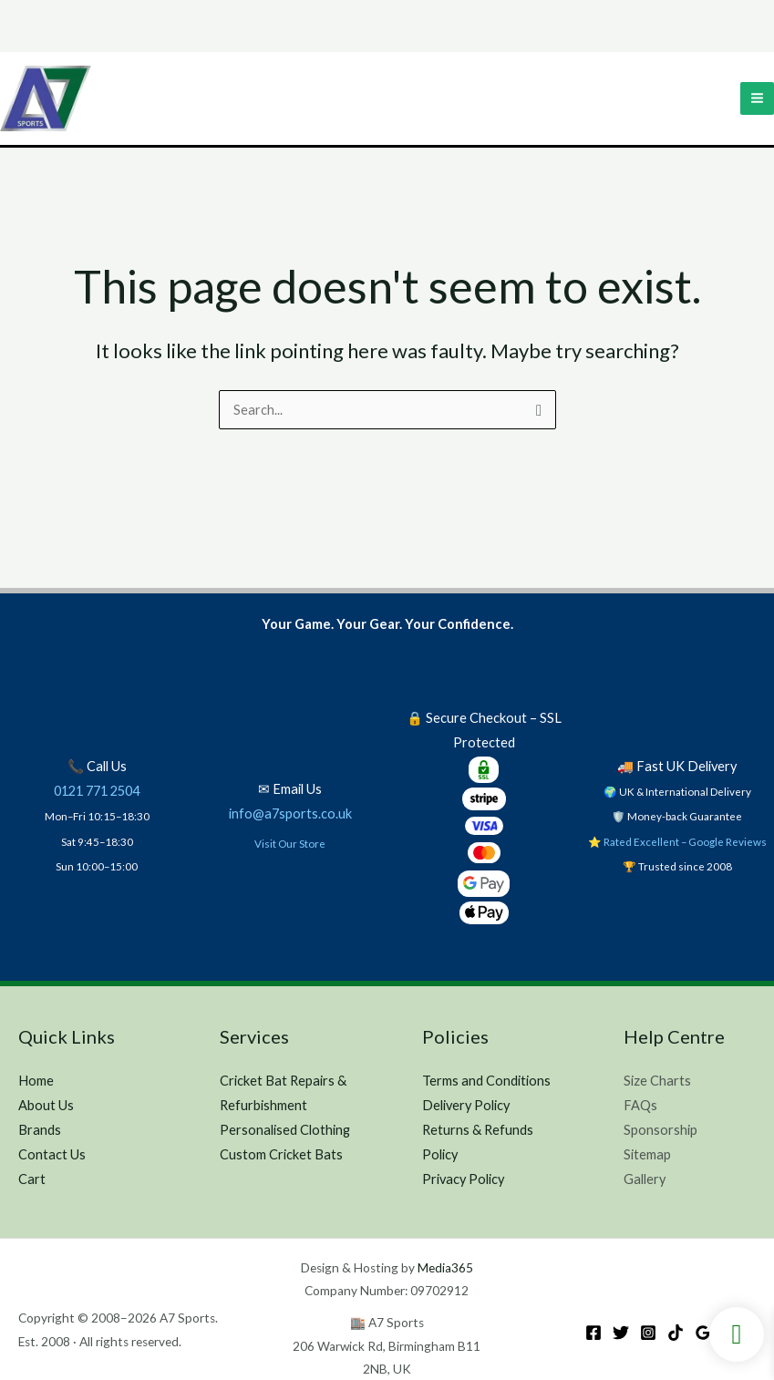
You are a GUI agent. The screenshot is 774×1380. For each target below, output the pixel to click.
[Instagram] (648, 1332)
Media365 (445, 1268)
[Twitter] (621, 1332)
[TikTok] (675, 1332)
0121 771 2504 (96, 790)
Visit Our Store (289, 843)
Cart (32, 1179)
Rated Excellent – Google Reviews (685, 841)
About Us (46, 1105)
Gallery (645, 1179)
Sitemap (647, 1154)
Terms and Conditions (486, 1080)
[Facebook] (593, 1332)
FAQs (640, 1105)
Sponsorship (660, 1130)
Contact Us (52, 1154)
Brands (39, 1130)
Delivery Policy (466, 1105)
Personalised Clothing (285, 1130)
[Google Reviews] (703, 1332)
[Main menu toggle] (757, 99)
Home (36, 1080)
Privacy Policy (463, 1179)
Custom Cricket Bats (281, 1154)
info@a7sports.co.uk (290, 813)
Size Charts (657, 1080)
